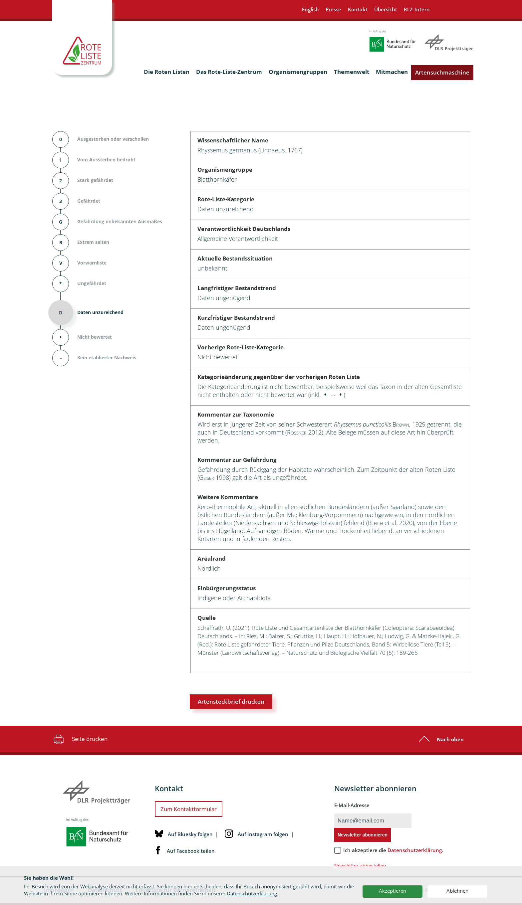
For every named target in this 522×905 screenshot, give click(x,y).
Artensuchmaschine (442, 72)
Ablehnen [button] (457, 890)
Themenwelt (351, 72)
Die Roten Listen (166, 72)
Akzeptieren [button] (392, 890)
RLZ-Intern (417, 9)
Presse (333, 9)
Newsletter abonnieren (363, 834)
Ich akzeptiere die (393, 850)
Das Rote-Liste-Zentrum (229, 72)
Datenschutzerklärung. (415, 850)
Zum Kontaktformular (188, 809)
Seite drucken (80, 739)
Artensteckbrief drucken (231, 701)
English (310, 9)
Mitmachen (392, 72)
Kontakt (358, 9)
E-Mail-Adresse (352, 805)
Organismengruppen (298, 72)
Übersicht (385, 9)
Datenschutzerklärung (252, 893)
